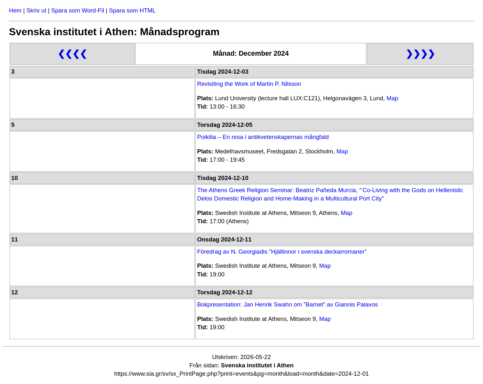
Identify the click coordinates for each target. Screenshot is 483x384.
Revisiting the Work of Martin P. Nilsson (249, 83)
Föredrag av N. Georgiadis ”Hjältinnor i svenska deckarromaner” (282, 251)
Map (392, 98)
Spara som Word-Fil (77, 10)
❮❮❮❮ (72, 54)
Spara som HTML (132, 10)
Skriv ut (36, 10)
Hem (15, 10)
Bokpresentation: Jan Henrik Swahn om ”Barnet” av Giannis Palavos (287, 304)
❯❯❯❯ (420, 54)
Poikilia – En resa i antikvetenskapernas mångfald (263, 137)
